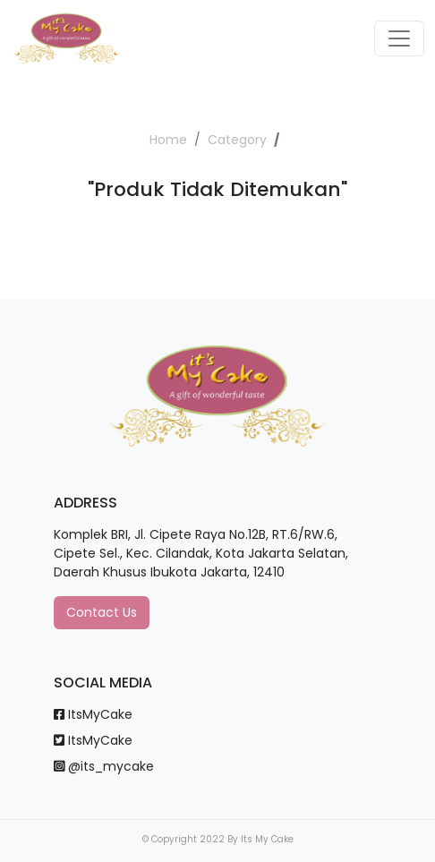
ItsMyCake (93, 714)
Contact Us (101, 612)
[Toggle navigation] (399, 38)
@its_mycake (104, 766)
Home (168, 140)
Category (237, 140)
